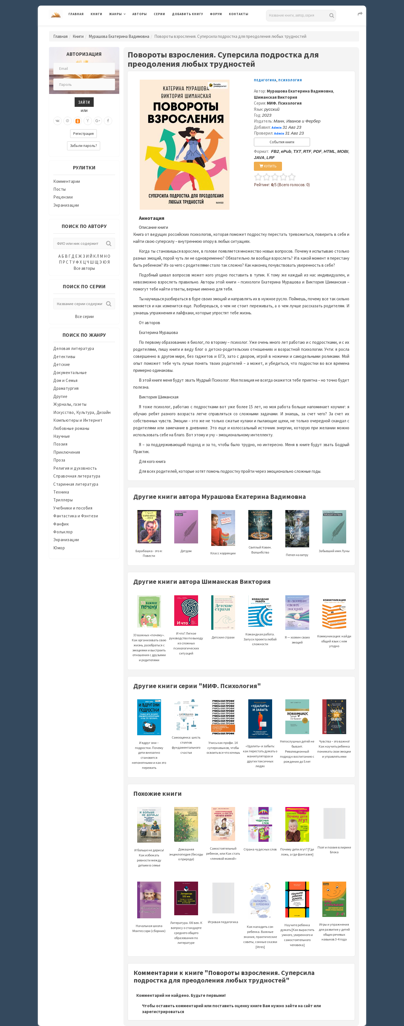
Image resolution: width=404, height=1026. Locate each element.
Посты (59, 189)
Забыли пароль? (83, 145)
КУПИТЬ (268, 166)
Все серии (84, 316)
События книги (282, 142)
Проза (59, 460)
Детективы (64, 356)
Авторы (139, 14)
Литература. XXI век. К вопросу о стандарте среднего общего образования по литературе (186, 920)
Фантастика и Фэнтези (75, 515)
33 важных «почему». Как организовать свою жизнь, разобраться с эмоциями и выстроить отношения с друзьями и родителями (149, 635)
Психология (290, 80)
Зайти (84, 102)
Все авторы (84, 268)
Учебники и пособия (72, 508)
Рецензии (63, 197)
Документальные (70, 372)
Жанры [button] (115, 14)
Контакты (239, 14)
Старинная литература (75, 484)
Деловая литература (73, 348)
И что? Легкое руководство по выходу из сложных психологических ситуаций (186, 631)
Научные (61, 436)
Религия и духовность (75, 468)
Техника (61, 492)
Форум (216, 14)
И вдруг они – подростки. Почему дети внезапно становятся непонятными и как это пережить (149, 742)
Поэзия (60, 444)
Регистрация (83, 133)
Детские (61, 364)
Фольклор (63, 531)
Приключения (66, 452)
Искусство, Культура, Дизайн (82, 412)
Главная (76, 14)
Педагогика (265, 80)
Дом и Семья (65, 380)
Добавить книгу (187, 14)
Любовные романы (71, 428)
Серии (159, 14)
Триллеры (63, 499)
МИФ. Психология (284, 103)
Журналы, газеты (70, 404)
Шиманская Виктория (275, 97)
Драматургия (66, 388)
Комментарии (66, 181)
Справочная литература (76, 476)
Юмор (59, 547)
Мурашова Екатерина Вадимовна (119, 36)
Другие (60, 396)
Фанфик (61, 524)
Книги (96, 14)
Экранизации (66, 205)
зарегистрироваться (163, 1011)
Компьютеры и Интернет (78, 420)
